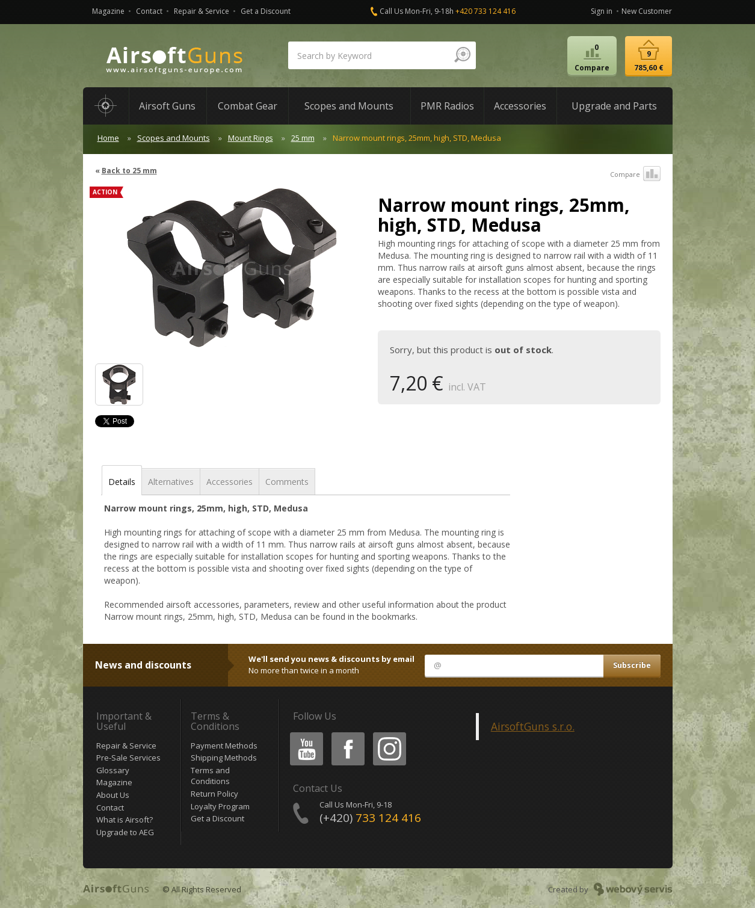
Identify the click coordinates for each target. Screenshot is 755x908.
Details (121, 481)
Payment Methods (224, 745)
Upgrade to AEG (125, 832)
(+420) (370, 818)
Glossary (112, 770)
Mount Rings (250, 137)
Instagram (388, 734)
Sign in (601, 11)
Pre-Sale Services (128, 757)
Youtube (303, 734)
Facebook (346, 734)
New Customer (646, 11)
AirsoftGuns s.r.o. (533, 726)
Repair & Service (201, 11)
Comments (287, 481)
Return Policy (214, 793)
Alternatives (171, 481)
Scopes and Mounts (173, 137)
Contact (149, 11)
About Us (112, 794)
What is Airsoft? (124, 819)
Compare (635, 174)
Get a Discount (266, 11)
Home (108, 137)
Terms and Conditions (210, 776)
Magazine (108, 11)
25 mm (303, 137)
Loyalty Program (220, 806)
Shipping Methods (224, 757)
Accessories (229, 481)
